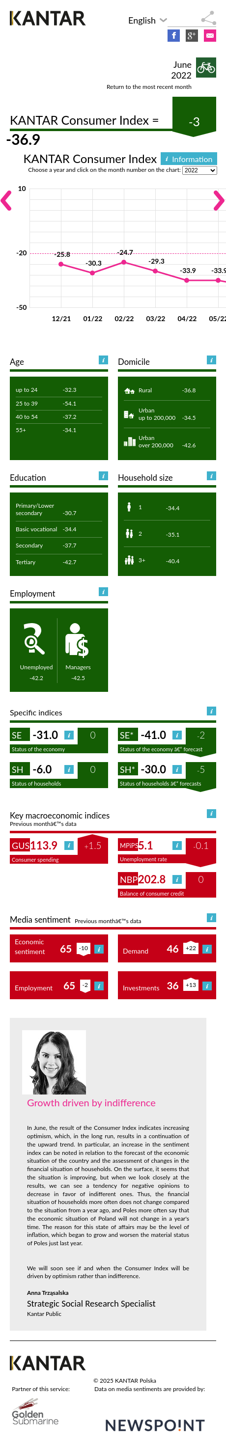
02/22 (124, 318)
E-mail (210, 35)
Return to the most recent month (149, 86)
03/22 (155, 318)
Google (192, 35)
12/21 (61, 318)
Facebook (174, 35)
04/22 (187, 318)
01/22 (92, 318)
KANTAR (49, 18)
